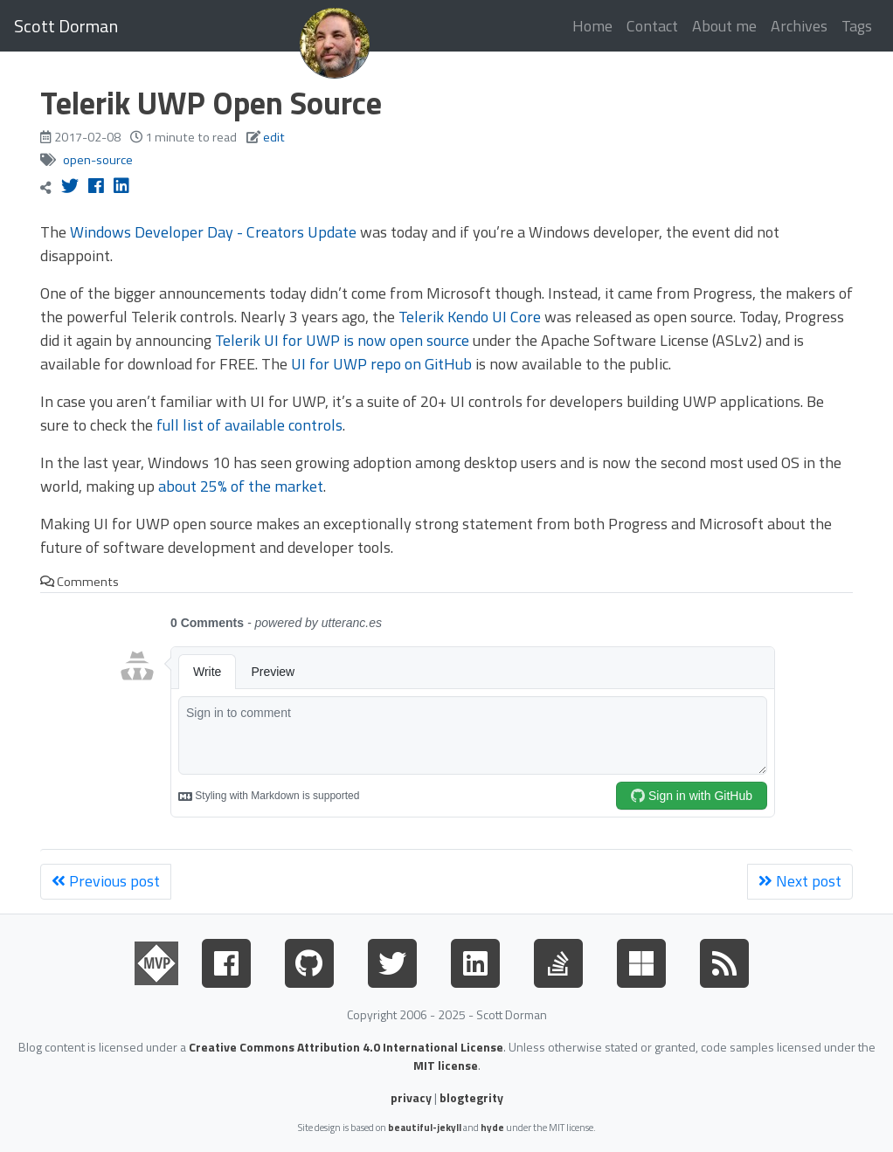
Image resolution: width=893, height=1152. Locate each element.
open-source (98, 159)
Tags (856, 26)
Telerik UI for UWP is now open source (342, 340)
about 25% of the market (240, 486)
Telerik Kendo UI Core (469, 316)
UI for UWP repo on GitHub (381, 364)
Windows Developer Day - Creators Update (213, 232)
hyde (492, 1127)
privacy (411, 1097)
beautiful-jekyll (424, 1127)
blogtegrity (471, 1097)
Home (592, 26)
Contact (652, 26)
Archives (799, 26)
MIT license (445, 1065)
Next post (799, 881)
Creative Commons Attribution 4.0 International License (346, 1047)
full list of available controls (249, 425)
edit (274, 137)
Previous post (106, 881)
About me (724, 26)
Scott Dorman (66, 25)
